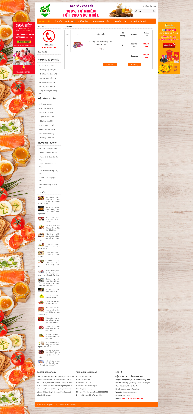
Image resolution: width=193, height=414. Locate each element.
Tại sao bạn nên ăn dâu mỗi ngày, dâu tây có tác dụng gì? (53, 320)
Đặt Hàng (134, 64)
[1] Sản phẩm (147, 6)
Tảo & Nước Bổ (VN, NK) (48, 153)
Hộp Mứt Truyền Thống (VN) (48, 92)
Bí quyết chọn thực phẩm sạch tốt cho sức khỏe (53, 336)
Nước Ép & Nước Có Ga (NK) (48, 158)
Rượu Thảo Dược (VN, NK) (47, 179)
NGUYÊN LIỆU (121, 21)
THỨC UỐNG (84, 21)
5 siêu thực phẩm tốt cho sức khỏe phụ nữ (49, 254)
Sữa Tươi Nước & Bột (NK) (47, 165)
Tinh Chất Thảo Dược (47, 129)
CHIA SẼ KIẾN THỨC (139, 21)
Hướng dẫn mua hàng (84, 376)
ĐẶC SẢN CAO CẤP (102, 21)
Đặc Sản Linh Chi (46, 121)
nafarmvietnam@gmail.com (130, 389)
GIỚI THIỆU (57, 21)
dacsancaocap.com (129, 392)
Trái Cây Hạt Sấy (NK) (47, 82)
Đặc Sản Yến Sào (46, 113)
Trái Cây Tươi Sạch (46, 138)
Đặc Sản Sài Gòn (45, 104)
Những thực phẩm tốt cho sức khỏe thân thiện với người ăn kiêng (49, 273)
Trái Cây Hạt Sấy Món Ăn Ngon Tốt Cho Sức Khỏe (53, 228)
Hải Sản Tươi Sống (46, 134)
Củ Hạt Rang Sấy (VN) (47, 78)
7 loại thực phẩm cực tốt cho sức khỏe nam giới (49, 246)
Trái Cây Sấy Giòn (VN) (48, 74)
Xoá (101, 49)
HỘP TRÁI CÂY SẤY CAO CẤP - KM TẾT (53, 220)
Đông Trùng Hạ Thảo (47, 125)
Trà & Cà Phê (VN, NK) (48, 148)
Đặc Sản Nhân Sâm (46, 117)
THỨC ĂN (70, 21)
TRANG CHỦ (44, 21)
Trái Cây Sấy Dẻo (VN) (47, 70)
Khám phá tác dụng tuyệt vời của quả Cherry (53, 328)
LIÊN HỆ (42, 27)
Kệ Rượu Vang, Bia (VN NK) (48, 186)
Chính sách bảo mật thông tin (86, 386)
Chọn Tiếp (110, 64)
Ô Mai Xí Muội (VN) (46, 65)
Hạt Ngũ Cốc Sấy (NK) (47, 86)
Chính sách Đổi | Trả (83, 383)
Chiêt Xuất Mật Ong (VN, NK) (48, 172)
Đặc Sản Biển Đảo (46, 108)
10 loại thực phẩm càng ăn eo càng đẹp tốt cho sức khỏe (49, 345)
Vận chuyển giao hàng (84, 389)
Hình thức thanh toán (83, 380)
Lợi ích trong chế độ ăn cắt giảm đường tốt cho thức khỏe (49, 363)
